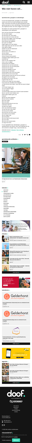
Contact (16, 408)
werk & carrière (6, 216)
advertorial (5, 189)
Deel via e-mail (29, 134)
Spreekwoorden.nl (6, 131)
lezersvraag (6, 203)
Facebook (4, 425)
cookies (16, 437)
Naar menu (28, 2)
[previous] (3, 159)
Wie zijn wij (15, 405)
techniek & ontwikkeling (8, 213)
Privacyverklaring (16, 410)
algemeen (11, 12)
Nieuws (4, 188)
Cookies (16, 411)
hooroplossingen (7, 196)
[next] (28, 159)
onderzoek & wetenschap (9, 206)
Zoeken (23, 2)
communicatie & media (8, 193)
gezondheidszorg (7, 194)
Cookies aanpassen (6, 440)
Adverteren (16, 407)
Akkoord (16, 440)
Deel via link (27, 134)
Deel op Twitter (25, 134)
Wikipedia (13, 130)
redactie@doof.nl (7, 422)
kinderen (5, 201)
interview (5, 199)
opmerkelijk (6, 208)
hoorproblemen (6, 198)
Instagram (2, 425)
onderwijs (5, 204)
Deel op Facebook (22, 134)
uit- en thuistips (6, 214)
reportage (5, 209)
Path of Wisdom (20, 130)
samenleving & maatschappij (9, 211)
